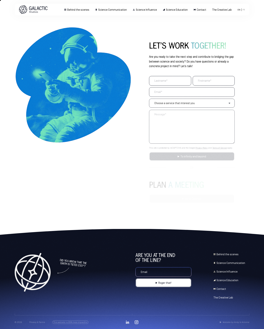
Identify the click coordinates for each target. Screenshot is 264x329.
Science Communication (112, 9)
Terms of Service (219, 149)
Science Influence (146, 9)
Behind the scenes (78, 9)
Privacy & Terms (37, 322)
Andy (236, 322)
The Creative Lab (222, 9)
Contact (201, 9)
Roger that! (164, 282)
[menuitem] (239, 10)
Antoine (245, 322)
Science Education (177, 9)
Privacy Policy (201, 149)
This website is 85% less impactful (70, 322)
